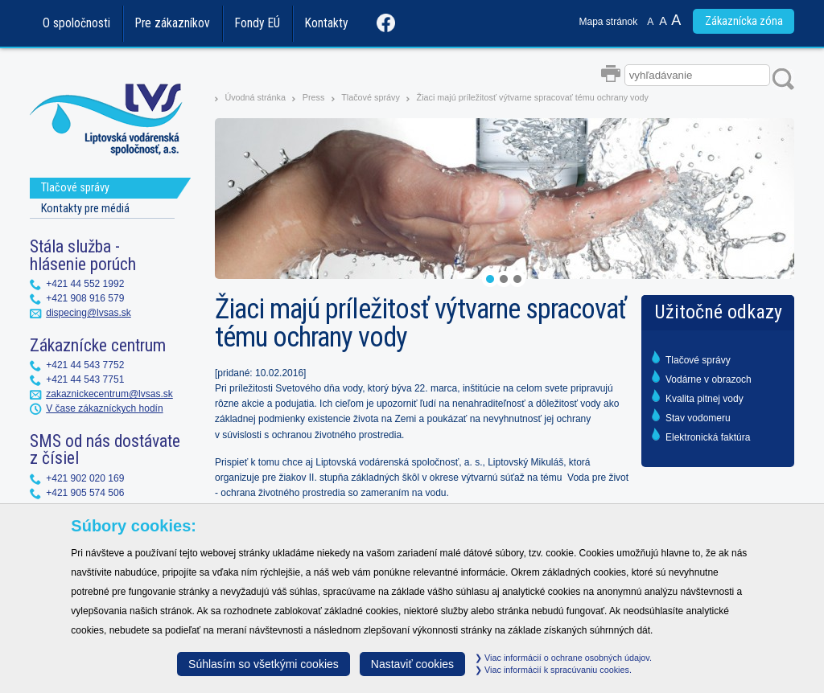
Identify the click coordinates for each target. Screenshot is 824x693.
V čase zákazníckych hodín (104, 408)
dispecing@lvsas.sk (88, 312)
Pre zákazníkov (172, 23)
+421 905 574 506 (85, 492)
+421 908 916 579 (85, 298)
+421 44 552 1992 (85, 283)
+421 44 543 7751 (85, 379)
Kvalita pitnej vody (704, 398)
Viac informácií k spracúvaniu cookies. (553, 670)
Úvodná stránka (255, 97)
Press (314, 97)
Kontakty (326, 23)
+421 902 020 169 (85, 478)
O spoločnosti (76, 23)
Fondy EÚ (257, 23)
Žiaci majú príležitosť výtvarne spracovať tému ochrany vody (533, 97)
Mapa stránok (608, 21)
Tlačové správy (370, 97)
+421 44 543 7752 (85, 365)
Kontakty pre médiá (85, 208)
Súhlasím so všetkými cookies (263, 664)
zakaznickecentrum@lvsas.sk (109, 394)
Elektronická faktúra (707, 437)
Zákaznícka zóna (744, 21)
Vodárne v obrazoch (708, 379)
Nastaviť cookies (412, 664)
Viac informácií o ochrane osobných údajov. (563, 657)
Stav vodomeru (698, 418)
